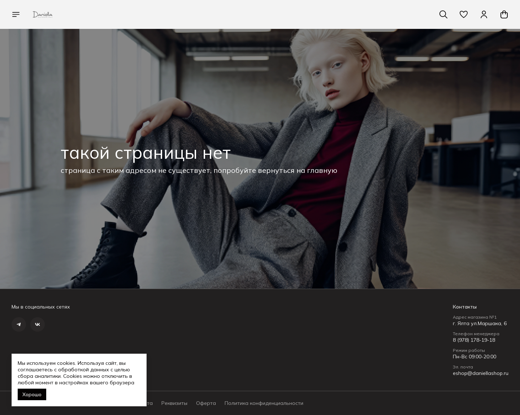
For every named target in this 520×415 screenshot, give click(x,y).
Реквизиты (174, 403)
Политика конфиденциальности (264, 403)
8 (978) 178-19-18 (474, 340)
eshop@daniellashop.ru (480, 373)
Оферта (206, 403)
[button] (463, 14)
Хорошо (32, 394)
